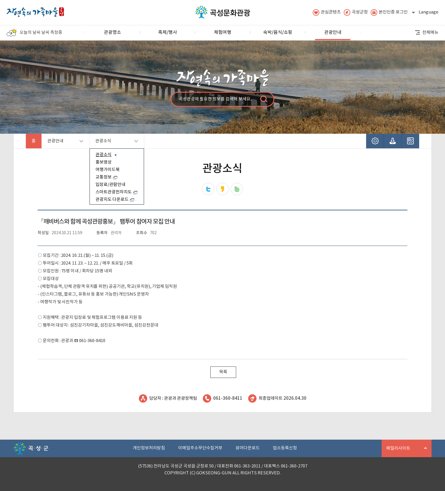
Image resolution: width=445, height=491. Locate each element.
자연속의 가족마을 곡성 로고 (35, 10)
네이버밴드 (237, 189)
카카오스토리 (222, 189)
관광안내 (332, 35)
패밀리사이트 (404, 451)
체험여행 (222, 32)
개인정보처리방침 (149, 448)
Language (424, 12)
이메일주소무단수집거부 (200, 448)
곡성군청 (356, 12)
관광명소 (112, 32)
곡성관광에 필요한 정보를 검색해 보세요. (215, 99)
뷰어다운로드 (248, 448)
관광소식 (114, 143)
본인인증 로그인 (389, 12)
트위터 (208, 189)
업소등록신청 (285, 448)
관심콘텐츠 (327, 12)
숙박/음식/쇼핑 (277, 32)
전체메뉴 (426, 32)
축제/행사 (167, 32)
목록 (223, 372)
